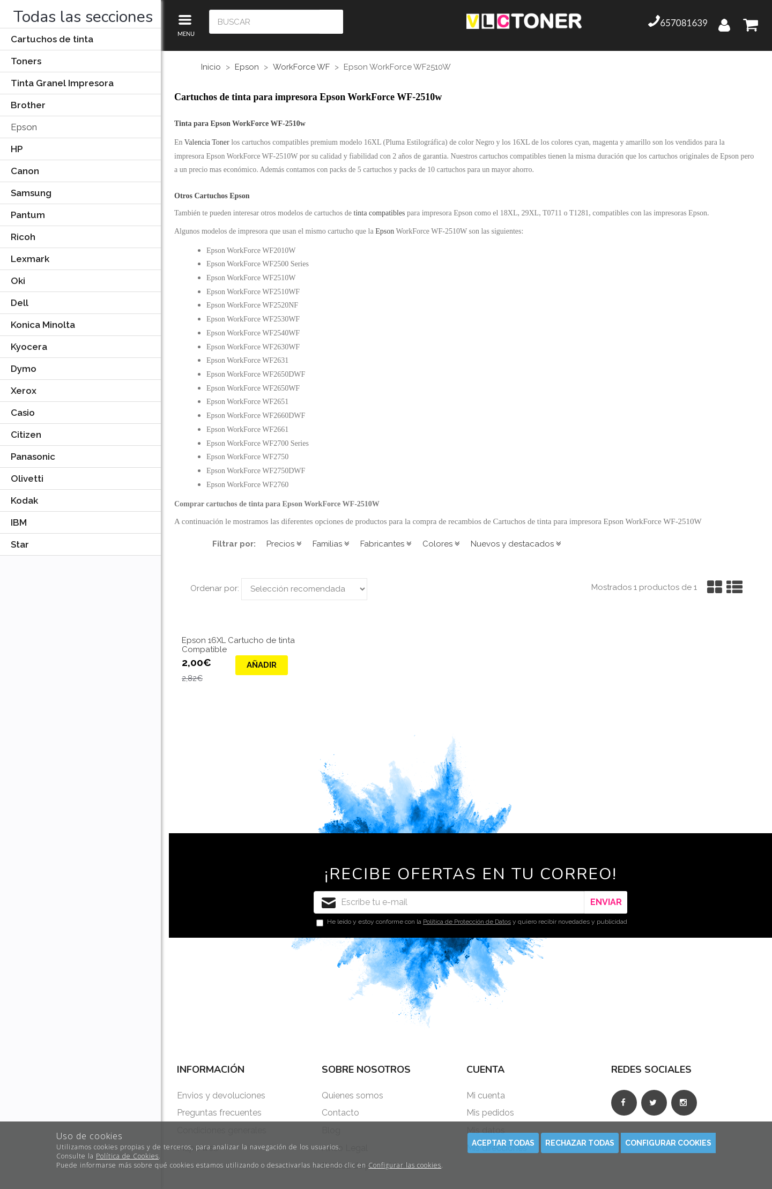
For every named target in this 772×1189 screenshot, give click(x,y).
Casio (23, 412)
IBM (19, 522)
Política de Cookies (127, 1156)
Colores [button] (441, 544)
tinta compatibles (379, 213)
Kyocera (29, 346)
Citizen (26, 434)
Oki (18, 280)
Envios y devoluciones (221, 1095)
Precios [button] (284, 544)
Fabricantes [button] (386, 544)
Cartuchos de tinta (52, 39)
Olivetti (27, 478)
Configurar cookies (668, 1143)
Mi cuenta (485, 1095)
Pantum (28, 215)
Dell (19, 302)
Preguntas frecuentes (219, 1113)
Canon (25, 171)
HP (17, 149)
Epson (24, 127)
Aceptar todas (503, 1143)
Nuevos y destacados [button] (516, 544)
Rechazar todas (579, 1143)
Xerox (23, 390)
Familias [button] (331, 544)
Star (20, 544)
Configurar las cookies (404, 1165)
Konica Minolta (43, 324)
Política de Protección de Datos (467, 921)
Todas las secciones (83, 17)
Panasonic (33, 456)
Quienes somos (352, 1095)
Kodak (24, 500)
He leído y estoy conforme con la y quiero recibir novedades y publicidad (471, 922)
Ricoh (23, 236)
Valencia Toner (206, 142)
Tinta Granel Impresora (62, 83)
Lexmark (30, 258)
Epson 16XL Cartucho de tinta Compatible (238, 645)
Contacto (340, 1113)
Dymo (23, 368)
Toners (26, 61)
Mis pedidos (490, 1113)
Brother (28, 105)
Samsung (31, 193)
